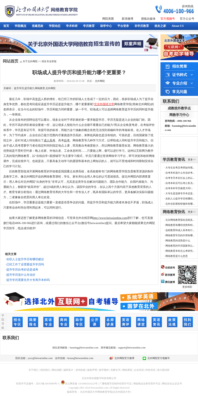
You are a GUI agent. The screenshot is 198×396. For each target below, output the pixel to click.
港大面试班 (163, 370)
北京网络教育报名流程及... (179, 219)
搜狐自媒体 (148, 18)
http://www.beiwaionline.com (110, 217)
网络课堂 (127, 370)
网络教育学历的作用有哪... (179, 235)
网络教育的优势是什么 (177, 240)
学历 (38, 99)
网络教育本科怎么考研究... (179, 250)
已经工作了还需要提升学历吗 (25, 264)
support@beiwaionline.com (132, 347)
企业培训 (139, 370)
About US (178, 25)
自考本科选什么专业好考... (179, 172)
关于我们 (33, 370)
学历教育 (89, 25)
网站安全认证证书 (172, 383)
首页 (6, 25)
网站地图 (57, 370)
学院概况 (20, 25)
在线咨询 (168, 267)
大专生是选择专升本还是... (179, 193)
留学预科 (104, 370)
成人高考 (49, 140)
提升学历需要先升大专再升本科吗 (28, 279)
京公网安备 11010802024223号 (79, 383)
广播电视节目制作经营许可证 (115, 383)
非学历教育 (141, 25)
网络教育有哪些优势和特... (179, 225)
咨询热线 (187, 6)
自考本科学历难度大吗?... (179, 188)
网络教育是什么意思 (176, 256)
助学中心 (106, 25)
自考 (67, 140)
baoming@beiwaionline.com (84, 347)
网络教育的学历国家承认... (179, 245)
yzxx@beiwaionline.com (40, 358)
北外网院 (100, 81)
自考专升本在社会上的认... (179, 178)
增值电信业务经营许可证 (146, 383)
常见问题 (179, 92)
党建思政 (37, 25)
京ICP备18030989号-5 (47, 383)
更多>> (192, 159)
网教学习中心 (179, 115)
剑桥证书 (115, 370)
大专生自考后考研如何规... (179, 167)
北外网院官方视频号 (158, 358)
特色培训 (150, 370)
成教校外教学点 (179, 108)
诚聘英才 (68, 370)
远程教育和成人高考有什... (179, 230)
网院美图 (108, 18)
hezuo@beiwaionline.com (80, 358)
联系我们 (171, 101)
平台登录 (123, 25)
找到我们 (45, 370)
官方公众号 (187, 18)
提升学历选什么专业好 (20, 274)
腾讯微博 (168, 282)
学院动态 (54, 25)
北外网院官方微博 (123, 358)
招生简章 (179, 66)
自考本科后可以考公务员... (179, 183)
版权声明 (92, 370)
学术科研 (72, 25)
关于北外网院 (30, 61)
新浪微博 (127, 18)
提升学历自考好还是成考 (22, 269)
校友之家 (160, 25)
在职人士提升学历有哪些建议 (25, 259)
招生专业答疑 (49, 61)
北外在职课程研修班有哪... (179, 203)
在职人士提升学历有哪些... (179, 198)
